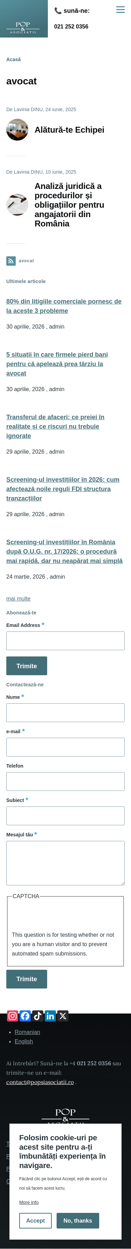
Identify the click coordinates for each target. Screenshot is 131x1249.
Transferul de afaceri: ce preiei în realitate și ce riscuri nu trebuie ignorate (55, 426)
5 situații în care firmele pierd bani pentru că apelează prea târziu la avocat (57, 364)
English (24, 1041)
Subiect (15, 800)
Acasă (13, 59)
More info (29, 1202)
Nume (13, 697)
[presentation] (65, 916)
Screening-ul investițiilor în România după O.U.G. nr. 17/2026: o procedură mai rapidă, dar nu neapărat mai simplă (64, 551)
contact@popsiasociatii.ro (40, 1081)
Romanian (27, 1032)
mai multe (18, 599)
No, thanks (78, 1221)
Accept (35, 1221)
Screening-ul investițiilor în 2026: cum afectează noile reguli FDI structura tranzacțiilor (62, 489)
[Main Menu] (120, 9)
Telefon (14, 766)
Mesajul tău (19, 834)
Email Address (23, 625)
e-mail (13, 731)
